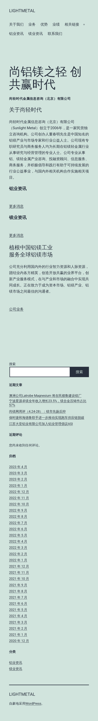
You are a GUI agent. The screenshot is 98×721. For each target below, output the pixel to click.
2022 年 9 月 (18, 510)
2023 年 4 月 (18, 467)
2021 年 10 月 (19, 579)
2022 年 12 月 (19, 492)
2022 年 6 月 (18, 529)
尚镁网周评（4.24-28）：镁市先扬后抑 (37, 411)
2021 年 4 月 (18, 616)
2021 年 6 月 (18, 603)
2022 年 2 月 (18, 554)
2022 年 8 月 (18, 516)
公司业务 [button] (16, 309)
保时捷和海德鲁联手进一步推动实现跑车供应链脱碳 (46, 417)
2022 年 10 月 (19, 504)
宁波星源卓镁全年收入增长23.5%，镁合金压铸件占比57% (47, 403)
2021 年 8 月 (18, 591)
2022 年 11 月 (19, 498)
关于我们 (16, 24)
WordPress (33, 703)
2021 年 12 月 (19, 566)
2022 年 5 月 (18, 535)
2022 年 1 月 (18, 560)
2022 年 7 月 (18, 523)
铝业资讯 (16, 33)
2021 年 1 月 (18, 634)
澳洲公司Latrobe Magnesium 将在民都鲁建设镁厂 (45, 395)
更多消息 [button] (16, 206)
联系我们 (55, 33)
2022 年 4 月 (18, 541)
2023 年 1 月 (18, 485)
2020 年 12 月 (19, 641)
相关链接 (72, 24)
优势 (44, 24)
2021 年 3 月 (18, 622)
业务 (32, 24)
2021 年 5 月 (18, 610)
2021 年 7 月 (18, 597)
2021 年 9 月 (18, 585)
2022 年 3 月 (18, 547)
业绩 (56, 24)
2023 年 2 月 (18, 479)
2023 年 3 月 (18, 473)
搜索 (12, 364)
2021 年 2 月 (18, 628)
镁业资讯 (35, 33)
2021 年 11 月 (19, 572)
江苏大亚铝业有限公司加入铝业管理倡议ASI (41, 424)
